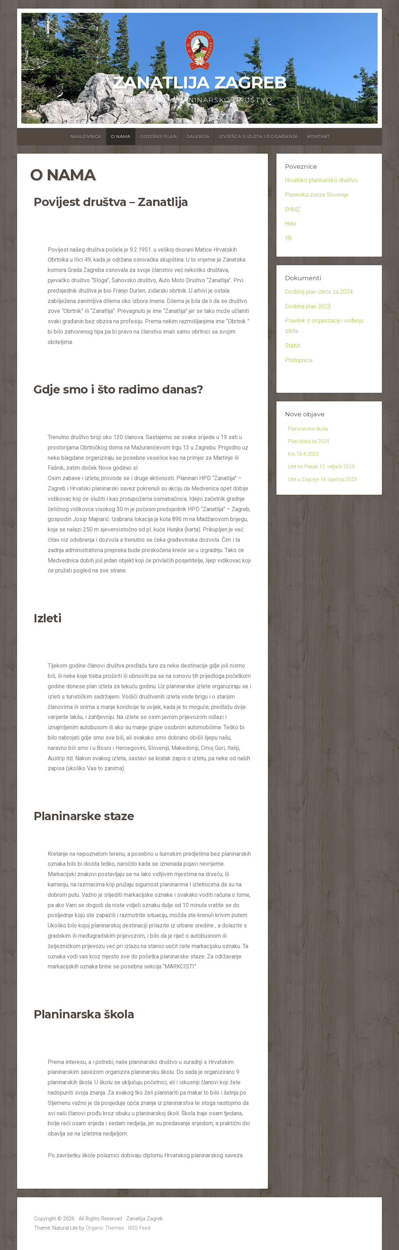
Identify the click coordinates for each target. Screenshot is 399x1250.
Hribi (290, 223)
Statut (292, 345)
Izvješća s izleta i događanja (258, 136)
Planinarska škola (309, 429)
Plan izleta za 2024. (312, 443)
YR (288, 238)
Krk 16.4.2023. (306, 457)
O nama (121, 136)
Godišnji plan (158, 136)
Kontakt (318, 136)
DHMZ (292, 209)
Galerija (198, 136)
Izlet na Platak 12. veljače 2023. (327, 470)
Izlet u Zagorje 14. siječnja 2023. (328, 484)
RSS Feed (139, 1228)
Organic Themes (105, 1228)
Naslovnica (86, 136)
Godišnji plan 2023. (308, 306)
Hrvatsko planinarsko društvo (321, 180)
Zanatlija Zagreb (200, 82)
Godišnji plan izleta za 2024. (319, 291)
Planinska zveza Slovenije (317, 194)
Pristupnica (298, 360)
